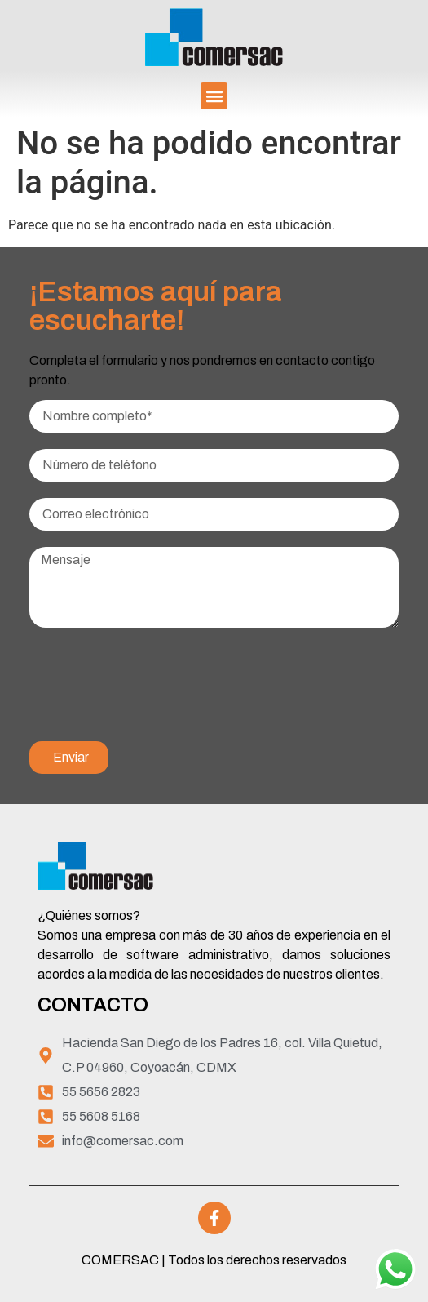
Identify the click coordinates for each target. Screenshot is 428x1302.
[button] (214, 95)
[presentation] (153, 693)
